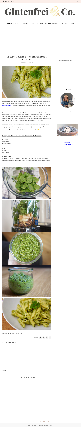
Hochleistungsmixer (6, 105)
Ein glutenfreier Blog (36, 425)
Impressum (67, 142)
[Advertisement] (40, 40)
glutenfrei (10, 341)
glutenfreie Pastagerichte (37, 341)
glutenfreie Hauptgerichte (21, 341)
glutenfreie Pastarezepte (9, 342)
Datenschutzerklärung (67, 144)
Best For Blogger (49, 425)
